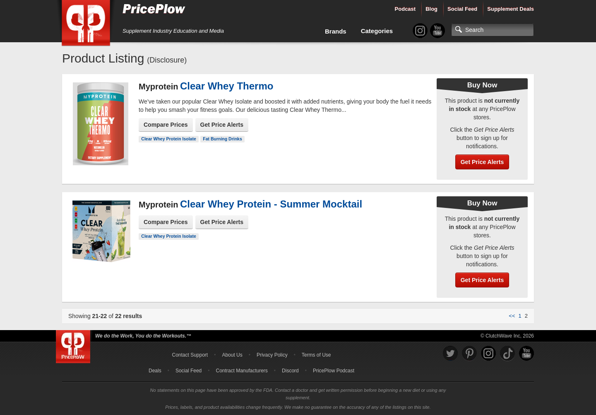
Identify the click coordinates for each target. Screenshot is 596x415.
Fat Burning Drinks (222, 138)
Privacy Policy (272, 355)
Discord (290, 371)
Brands (335, 31)
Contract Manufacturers (241, 371)
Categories (377, 30)
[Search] (492, 29)
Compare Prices (166, 124)
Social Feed (462, 9)
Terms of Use (316, 355)
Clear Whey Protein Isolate (168, 138)
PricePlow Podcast (333, 371)
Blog (431, 9)
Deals (155, 371)
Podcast (405, 9)
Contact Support (190, 355)
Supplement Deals (510, 9)
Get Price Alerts (222, 124)
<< (512, 316)
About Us (232, 355)
